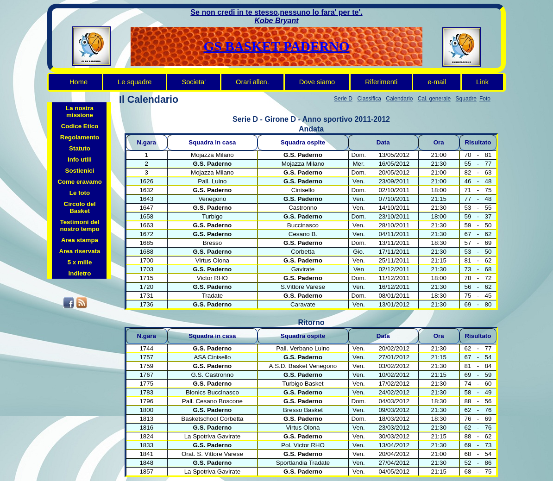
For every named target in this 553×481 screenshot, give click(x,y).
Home (78, 82)
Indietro (80, 273)
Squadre (466, 98)
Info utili (80, 159)
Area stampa (79, 240)
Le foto (79, 192)
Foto (484, 98)
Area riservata (80, 251)
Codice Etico (80, 126)
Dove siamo (317, 82)
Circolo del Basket (80, 207)
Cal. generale (434, 98)
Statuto (79, 148)
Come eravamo (79, 181)
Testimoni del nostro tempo (79, 225)
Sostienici (79, 170)
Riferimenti (381, 82)
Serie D (343, 98)
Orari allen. (252, 82)
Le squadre (134, 82)
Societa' (194, 82)
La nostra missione (80, 112)
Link (482, 82)
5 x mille (80, 262)
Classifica (369, 98)
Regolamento (79, 137)
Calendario (399, 98)
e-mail (436, 82)
